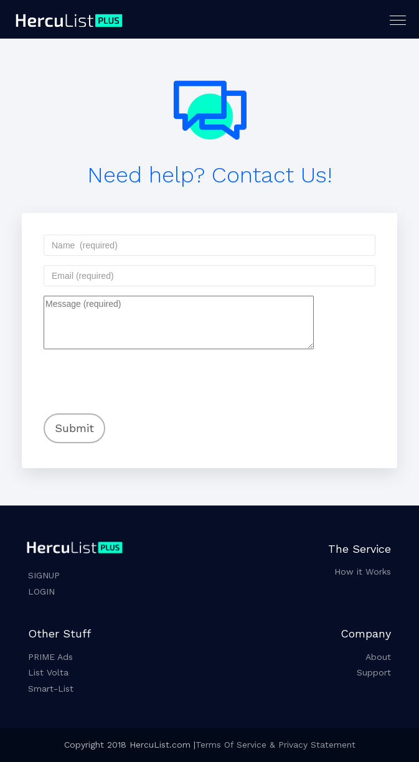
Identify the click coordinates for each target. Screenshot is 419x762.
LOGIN (41, 591)
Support (374, 672)
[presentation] (124, 372)
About (378, 657)
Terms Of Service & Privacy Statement (275, 745)
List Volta (48, 672)
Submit (74, 428)
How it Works (362, 571)
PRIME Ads (50, 657)
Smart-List (50, 689)
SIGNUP (44, 575)
